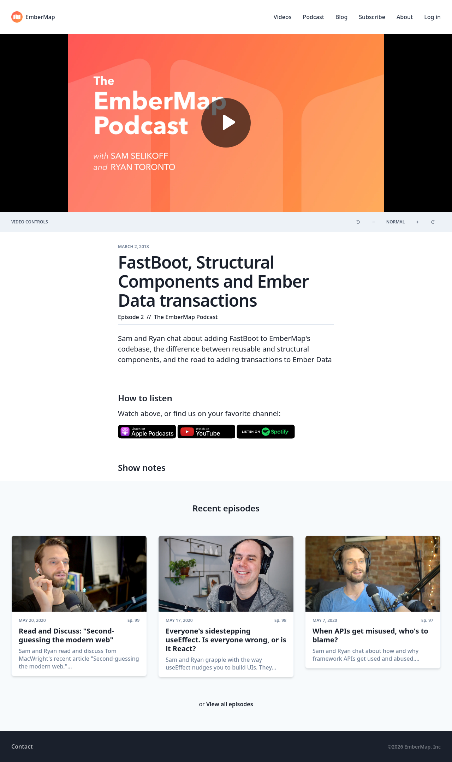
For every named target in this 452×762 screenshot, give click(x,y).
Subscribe (372, 17)
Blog (341, 17)
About (405, 17)
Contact (22, 746)
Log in (432, 17)
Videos (283, 17)
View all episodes (229, 704)
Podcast (313, 17)
